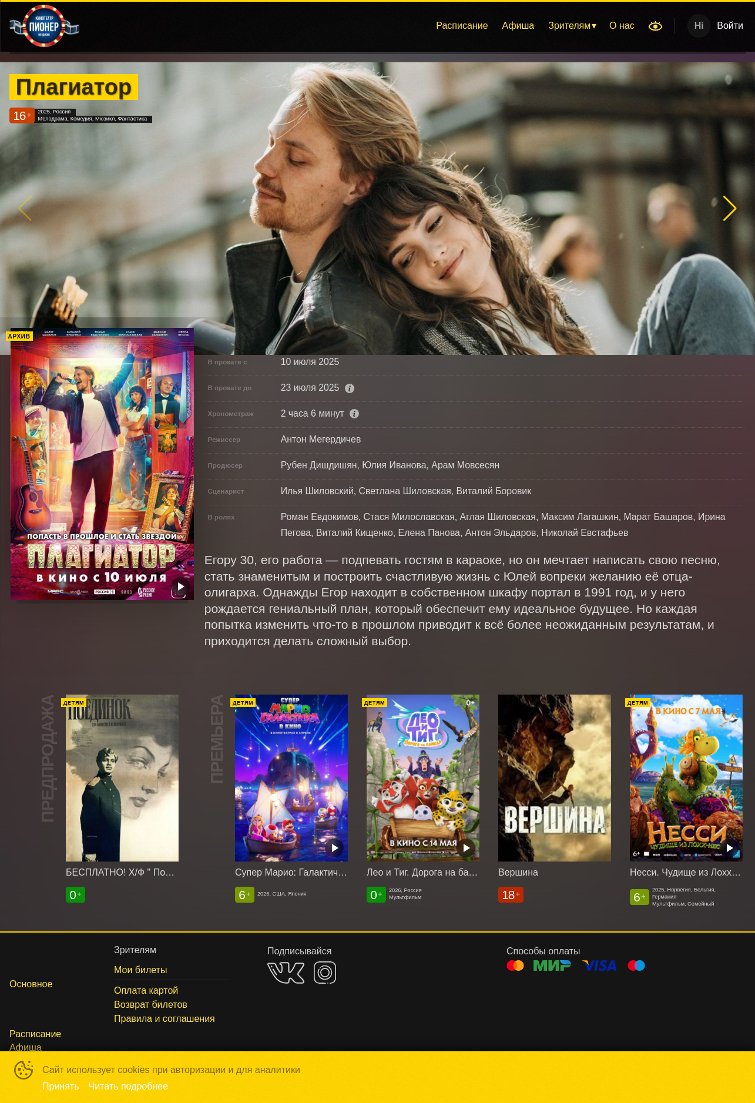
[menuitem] (462, 25)
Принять (60, 1086)
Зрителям (569, 26)
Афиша (518, 26)
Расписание (462, 26)
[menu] (365, 25)
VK (285, 973)
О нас (622, 26)
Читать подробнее (129, 1086)
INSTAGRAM (325, 972)
